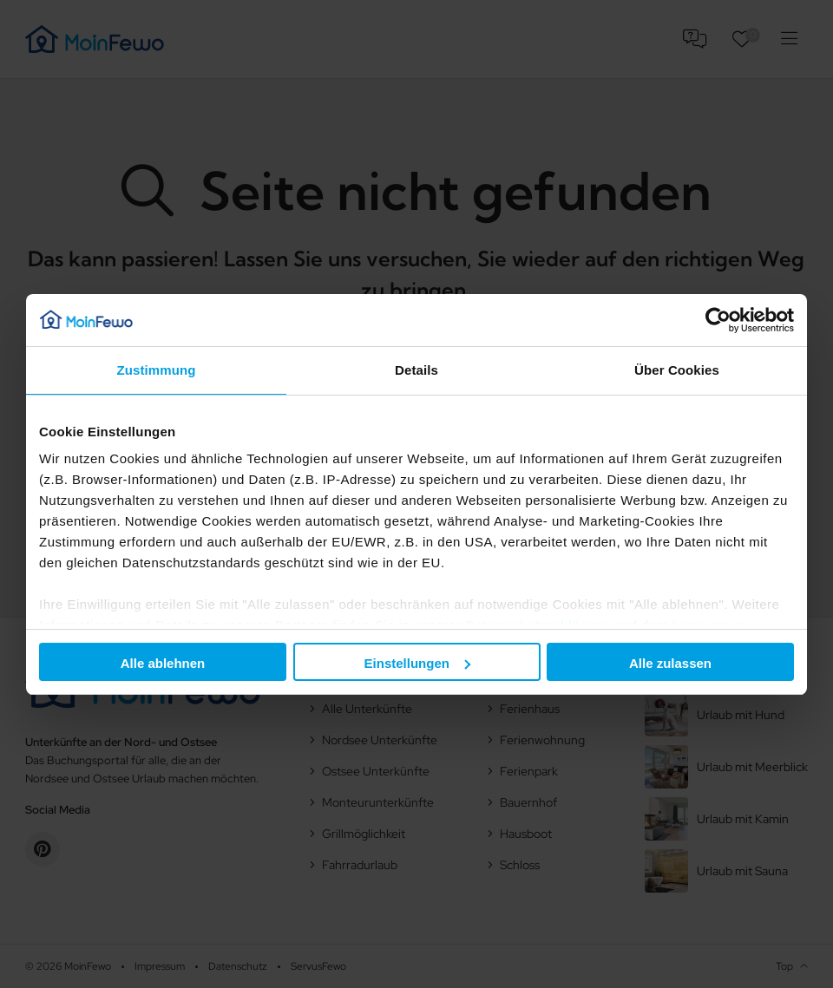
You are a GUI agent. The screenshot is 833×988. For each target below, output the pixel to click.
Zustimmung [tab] (156, 370)
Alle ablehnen (163, 663)
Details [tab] (416, 370)
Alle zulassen (670, 663)
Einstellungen (417, 663)
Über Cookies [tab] (676, 370)
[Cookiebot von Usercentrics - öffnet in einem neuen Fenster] (718, 320)
